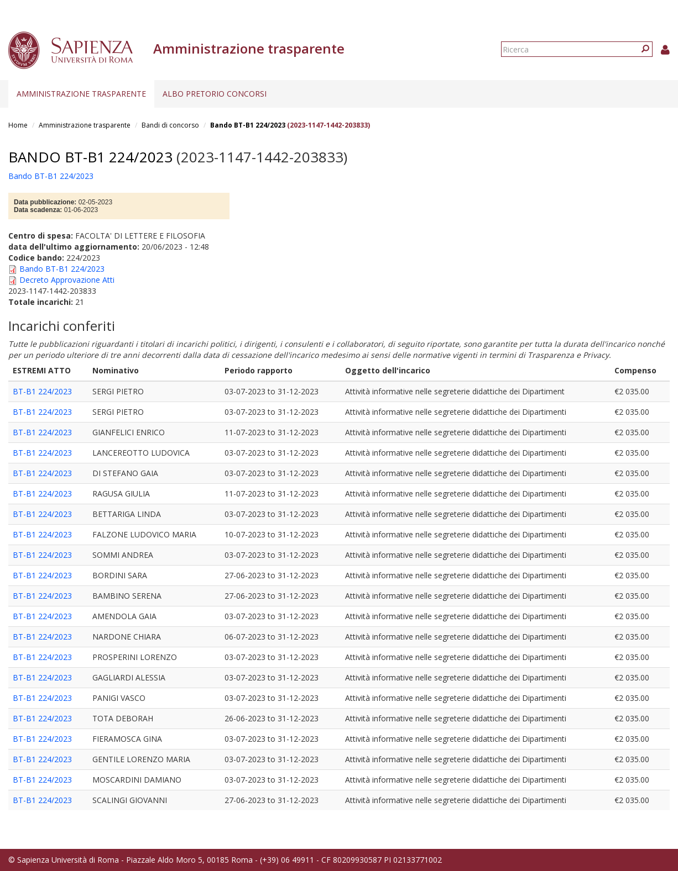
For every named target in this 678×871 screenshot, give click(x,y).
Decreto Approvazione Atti (66, 280)
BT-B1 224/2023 (42, 391)
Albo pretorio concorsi (215, 93)
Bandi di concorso (170, 125)
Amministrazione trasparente (81, 93)
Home (18, 125)
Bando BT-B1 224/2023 (247, 125)
